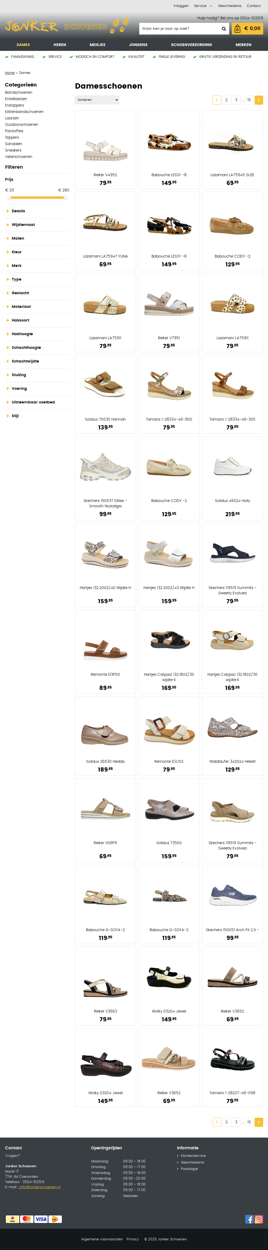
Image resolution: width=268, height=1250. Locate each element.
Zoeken (223, 29)
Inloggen (181, 6)
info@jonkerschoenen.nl (39, 1187)
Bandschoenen (18, 93)
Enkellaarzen (16, 99)
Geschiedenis (229, 6)
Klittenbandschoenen (24, 112)
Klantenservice (193, 1156)
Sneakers (13, 150)
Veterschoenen (18, 157)
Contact (254, 6)
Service (200, 6)
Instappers (14, 105)
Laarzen (12, 118)
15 (249, 100)
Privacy (133, 1239)
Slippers (12, 137)
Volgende (259, 100)
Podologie (189, 1169)
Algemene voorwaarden (102, 1239)
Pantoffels (14, 131)
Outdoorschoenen (21, 125)
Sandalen (13, 144)
